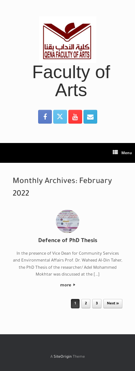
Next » (113, 304)
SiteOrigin (63, 357)
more (67, 285)
